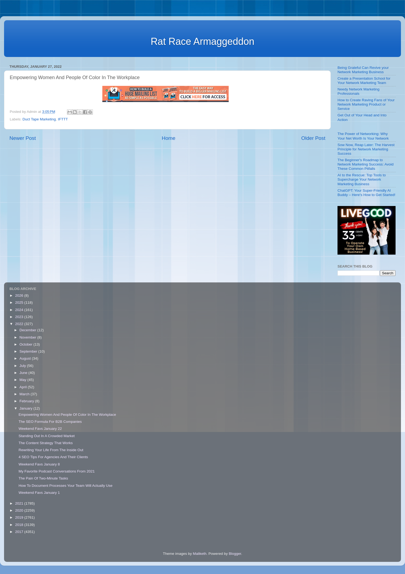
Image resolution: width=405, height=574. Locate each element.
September (28, 351)
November (28, 337)
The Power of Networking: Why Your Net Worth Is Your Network (363, 136)
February (27, 401)
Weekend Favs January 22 (40, 429)
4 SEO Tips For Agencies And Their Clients (53, 457)
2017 (19, 532)
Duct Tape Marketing (39, 119)
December (28, 330)
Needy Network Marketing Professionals (358, 91)
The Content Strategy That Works (46, 443)
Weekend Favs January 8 (39, 464)
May (23, 380)
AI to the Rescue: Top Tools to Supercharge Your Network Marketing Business (362, 179)
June (23, 373)
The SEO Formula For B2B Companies (50, 422)
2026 (19, 295)
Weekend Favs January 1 (39, 493)
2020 (19, 510)
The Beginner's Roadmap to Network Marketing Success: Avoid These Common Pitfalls (366, 164)
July (23, 366)
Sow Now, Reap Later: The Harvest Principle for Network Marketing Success (366, 149)
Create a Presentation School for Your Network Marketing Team (364, 80)
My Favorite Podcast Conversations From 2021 (57, 471)
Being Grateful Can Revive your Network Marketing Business (363, 70)
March (25, 394)
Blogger (235, 554)
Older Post (313, 138)
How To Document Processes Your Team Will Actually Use (66, 486)
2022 (19, 324)
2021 (19, 503)
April (23, 387)
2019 (19, 517)
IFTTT (63, 119)
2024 (19, 310)
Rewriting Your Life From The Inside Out (51, 450)
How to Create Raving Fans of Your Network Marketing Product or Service (366, 104)
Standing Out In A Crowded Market (47, 436)
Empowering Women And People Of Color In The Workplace (67, 415)
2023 (19, 317)
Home (168, 138)
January (26, 408)
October (26, 344)
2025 (19, 302)
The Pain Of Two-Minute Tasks (43, 478)
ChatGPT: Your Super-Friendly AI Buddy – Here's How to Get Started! (366, 192)
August (25, 358)
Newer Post (22, 138)
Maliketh (199, 554)
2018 (19, 525)
